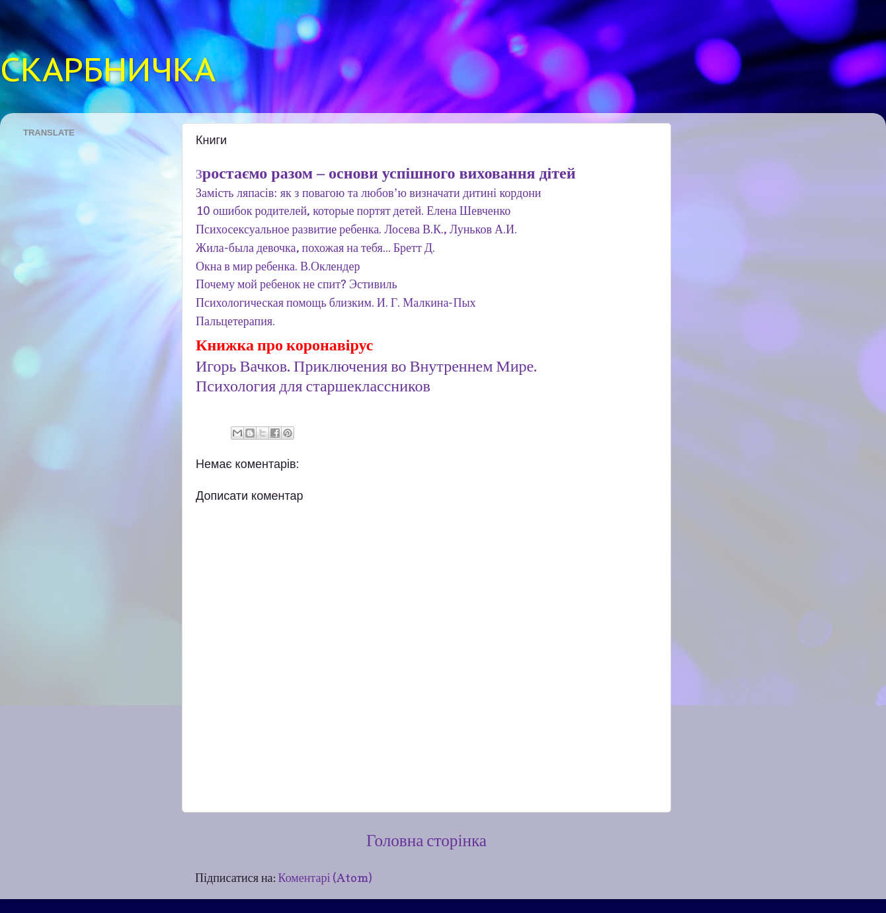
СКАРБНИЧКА (108, 69)
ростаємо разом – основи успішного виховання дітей (389, 173)
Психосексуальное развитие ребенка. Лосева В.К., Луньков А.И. (356, 229)
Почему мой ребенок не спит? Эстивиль (296, 284)
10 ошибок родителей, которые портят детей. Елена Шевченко (353, 211)
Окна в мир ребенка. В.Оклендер (278, 266)
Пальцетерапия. (235, 321)
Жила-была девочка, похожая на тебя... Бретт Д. (315, 248)
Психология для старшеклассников (313, 385)
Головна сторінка (426, 840)
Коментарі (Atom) (325, 878)
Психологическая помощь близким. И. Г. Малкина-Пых (336, 302)
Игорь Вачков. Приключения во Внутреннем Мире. (368, 366)
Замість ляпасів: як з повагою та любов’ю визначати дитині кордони (369, 193)
